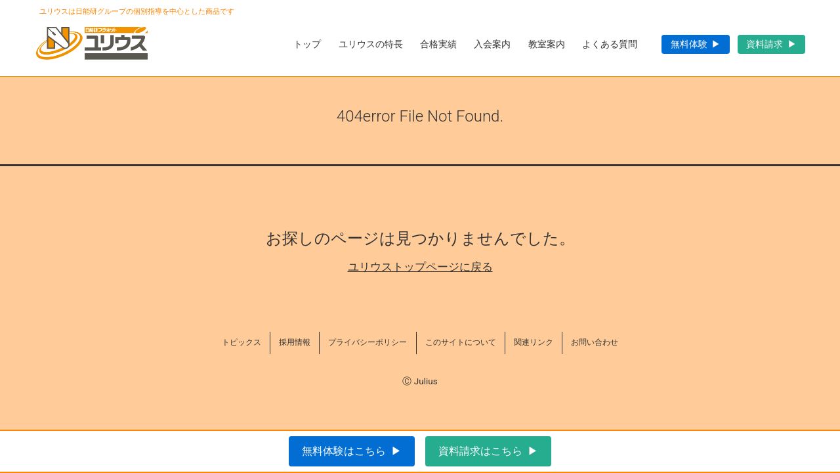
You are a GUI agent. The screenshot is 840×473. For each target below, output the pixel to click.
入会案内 (492, 44)
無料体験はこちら (344, 451)
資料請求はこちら (480, 451)
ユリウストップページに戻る (420, 267)
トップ (307, 44)
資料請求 (764, 44)
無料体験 (689, 44)
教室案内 (546, 44)
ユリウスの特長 (371, 44)
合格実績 (438, 44)
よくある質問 (609, 44)
